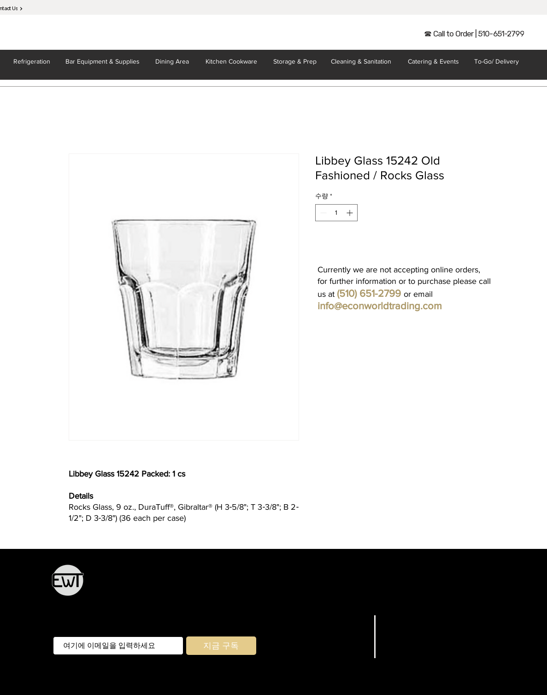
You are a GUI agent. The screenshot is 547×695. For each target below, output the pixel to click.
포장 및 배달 (332, 597)
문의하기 (352, 654)
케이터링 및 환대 (408, 585)
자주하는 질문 (408, 619)
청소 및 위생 (374, 597)
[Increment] (350, 213)
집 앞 (302, 597)
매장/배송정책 (408, 631)
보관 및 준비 (302, 585)
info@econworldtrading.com (380, 305)
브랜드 (356, 631)
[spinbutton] (336, 213)
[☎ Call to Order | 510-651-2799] (474, 33)
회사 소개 (351, 643)
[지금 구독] (221, 645)
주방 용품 (265, 585)
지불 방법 (399, 643)
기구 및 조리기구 (352, 585)
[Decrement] (322, 213)
